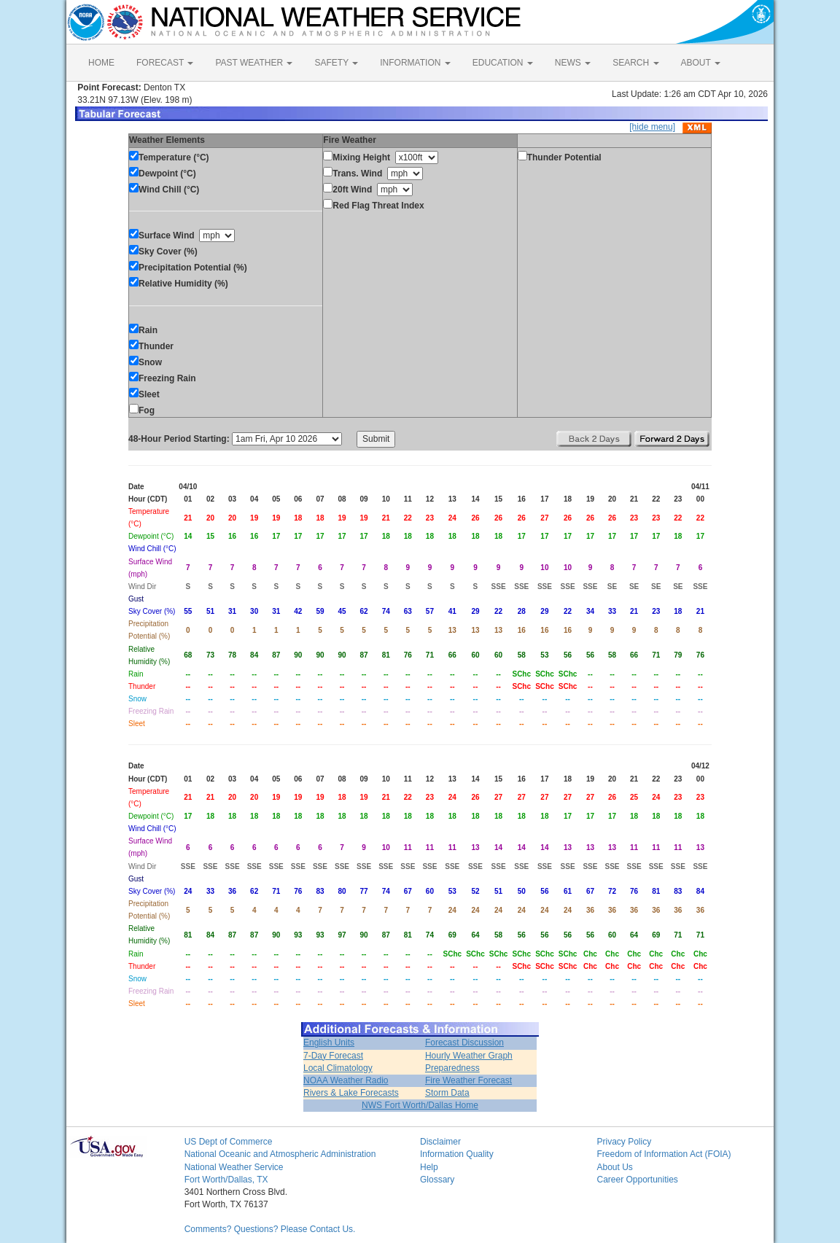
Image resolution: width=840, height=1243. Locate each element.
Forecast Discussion (464, 1042)
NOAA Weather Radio (346, 1080)
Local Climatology (338, 1068)
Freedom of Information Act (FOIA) (663, 1154)
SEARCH (635, 63)
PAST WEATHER (253, 63)
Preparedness (452, 1068)
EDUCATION (502, 63)
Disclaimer (440, 1142)
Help (429, 1167)
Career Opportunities (636, 1179)
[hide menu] (652, 127)
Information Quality (457, 1154)
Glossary (437, 1179)
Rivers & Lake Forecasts (351, 1093)
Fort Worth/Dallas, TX (226, 1179)
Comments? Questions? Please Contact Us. (270, 1229)
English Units (328, 1042)
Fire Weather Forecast (468, 1080)
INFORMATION (415, 63)
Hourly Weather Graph (469, 1056)
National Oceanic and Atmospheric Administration (280, 1154)
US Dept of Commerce (228, 1142)
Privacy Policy (623, 1142)
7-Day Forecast (333, 1056)
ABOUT (700, 63)
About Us (614, 1167)
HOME (101, 63)
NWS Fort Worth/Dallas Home (420, 1105)
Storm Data (447, 1093)
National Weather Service (234, 1167)
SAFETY (336, 63)
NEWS (573, 63)
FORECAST (164, 63)
